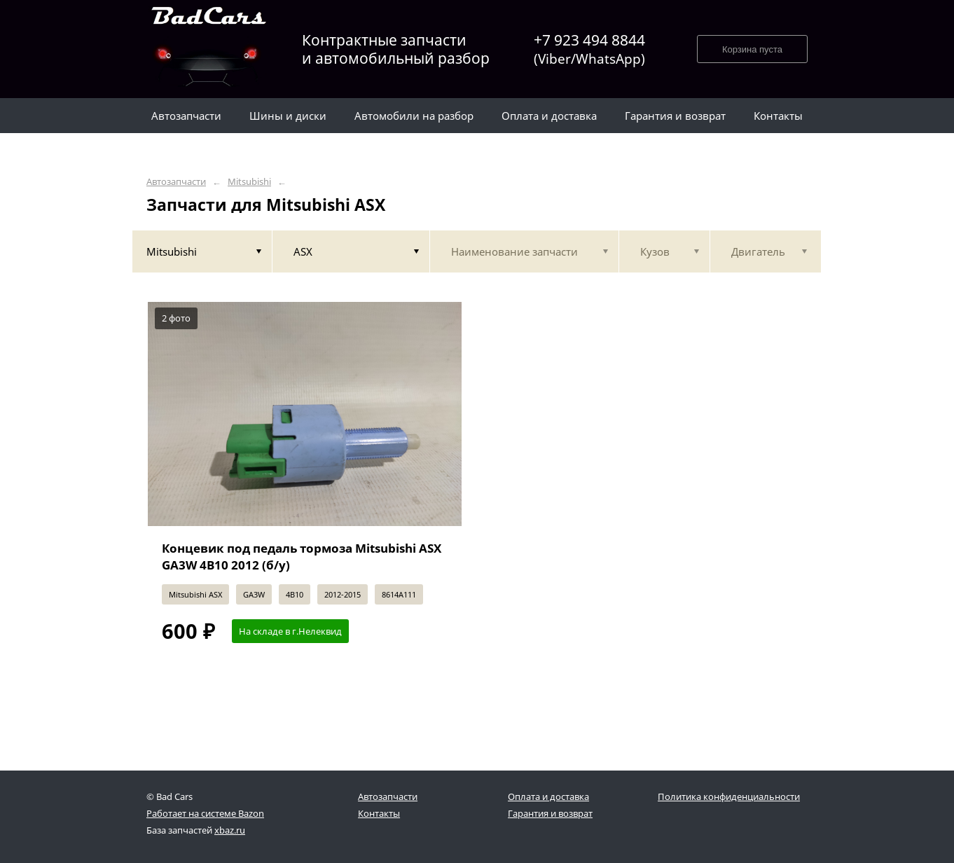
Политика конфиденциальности (729, 796)
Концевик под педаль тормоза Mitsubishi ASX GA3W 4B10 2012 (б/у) (301, 556)
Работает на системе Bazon (205, 813)
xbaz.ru (229, 830)
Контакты (379, 813)
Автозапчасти (176, 181)
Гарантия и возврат (550, 813)
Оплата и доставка (548, 796)
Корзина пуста (752, 49)
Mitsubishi (249, 181)
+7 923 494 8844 (589, 49)
